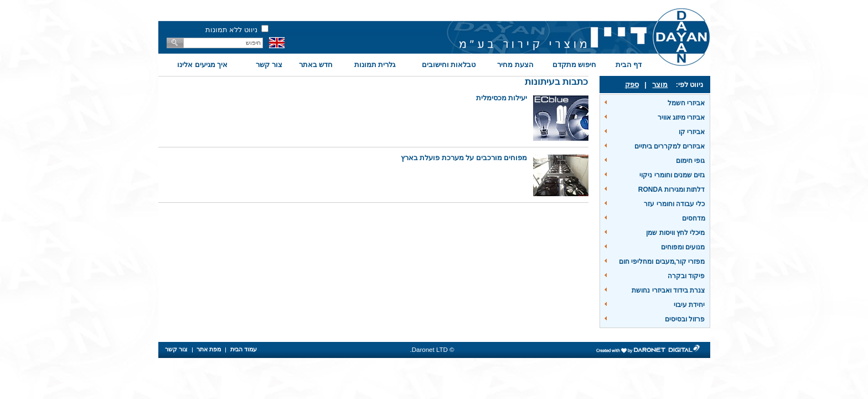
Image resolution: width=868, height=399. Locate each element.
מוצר (660, 84)
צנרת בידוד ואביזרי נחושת (668, 290)
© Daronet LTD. (432, 349)
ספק (632, 84)
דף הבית (629, 64)
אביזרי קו (692, 132)
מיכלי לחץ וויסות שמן (675, 233)
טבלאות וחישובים (449, 64)
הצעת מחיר (515, 64)
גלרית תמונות (375, 64)
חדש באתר (316, 64)
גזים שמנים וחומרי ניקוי (672, 175)
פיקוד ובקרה (686, 276)
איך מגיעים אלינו (202, 64)
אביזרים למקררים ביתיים (669, 146)
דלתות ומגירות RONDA (671, 189)
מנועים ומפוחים (683, 247)
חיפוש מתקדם (574, 64)
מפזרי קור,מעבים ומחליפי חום (662, 261)
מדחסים (693, 218)
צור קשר (269, 64)
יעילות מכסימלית (502, 98)
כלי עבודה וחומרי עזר (674, 204)
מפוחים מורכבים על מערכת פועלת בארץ (464, 158)
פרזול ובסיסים (685, 319)
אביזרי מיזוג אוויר (681, 117)
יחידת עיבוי (689, 305)
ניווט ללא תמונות (231, 29)
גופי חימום (690, 161)
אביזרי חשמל (686, 103)
